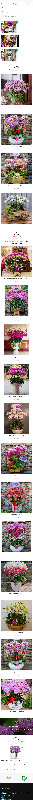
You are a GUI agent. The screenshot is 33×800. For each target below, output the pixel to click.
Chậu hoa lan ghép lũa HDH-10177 (16, 317)
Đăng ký (30, 1)
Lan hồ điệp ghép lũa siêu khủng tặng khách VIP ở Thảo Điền (16, 278)
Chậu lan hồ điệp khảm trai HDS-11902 (16, 396)
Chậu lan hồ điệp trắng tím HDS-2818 (16, 357)
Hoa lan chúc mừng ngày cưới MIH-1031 (16, 185)
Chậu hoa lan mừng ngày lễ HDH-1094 (16, 711)
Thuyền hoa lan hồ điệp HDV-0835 (16, 632)
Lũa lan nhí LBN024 (16, 225)
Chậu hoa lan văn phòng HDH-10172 (16, 435)
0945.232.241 (11, 795)
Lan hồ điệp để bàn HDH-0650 (16, 146)
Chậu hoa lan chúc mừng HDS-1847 (16, 593)
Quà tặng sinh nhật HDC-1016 (16, 514)
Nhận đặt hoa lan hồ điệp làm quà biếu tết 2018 (10, 760)
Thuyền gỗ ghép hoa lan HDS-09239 (16, 475)
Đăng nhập (25, 1)
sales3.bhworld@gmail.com (6, 799)
